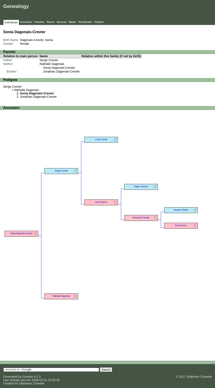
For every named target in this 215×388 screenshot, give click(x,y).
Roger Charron (141, 186)
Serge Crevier (49, 60)
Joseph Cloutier (181, 210)
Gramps (27, 376)
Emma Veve (181, 225)
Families (39, 22)
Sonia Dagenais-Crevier (59, 67)
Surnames (26, 22)
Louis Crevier (101, 139)
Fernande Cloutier (141, 217)
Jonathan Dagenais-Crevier (61, 71)
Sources (62, 22)
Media (72, 22)
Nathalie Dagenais (52, 64)
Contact (99, 22)
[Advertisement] (137, 10)
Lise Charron (101, 202)
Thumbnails (85, 22)
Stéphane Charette (32, 383)
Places (51, 22)
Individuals (11, 22)
